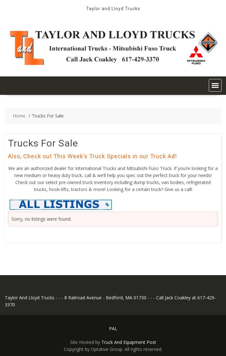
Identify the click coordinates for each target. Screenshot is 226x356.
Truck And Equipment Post (128, 342)
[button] (215, 85)
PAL (113, 328)
